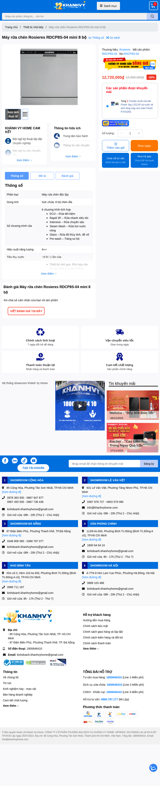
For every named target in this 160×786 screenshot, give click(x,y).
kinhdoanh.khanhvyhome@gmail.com (40, 654)
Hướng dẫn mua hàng (96, 620)
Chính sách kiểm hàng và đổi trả (103, 637)
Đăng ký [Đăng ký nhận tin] (149, 463)
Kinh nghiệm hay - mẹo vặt (19, 688)
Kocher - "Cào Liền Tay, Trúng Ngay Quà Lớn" (128, 443)
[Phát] (80, 406)
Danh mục (108, 6)
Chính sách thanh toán (97, 643)
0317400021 (133, 732)
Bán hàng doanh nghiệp (17, 694)
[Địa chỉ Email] (113, 463)
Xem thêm (91, 648)
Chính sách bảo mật (95, 626)
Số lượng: (108, 133)
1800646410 (34, 648)
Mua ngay (144, 145)
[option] (48, 76)
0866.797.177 (109, 699)
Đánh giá (67, 175)
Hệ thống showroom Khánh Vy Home (25, 383)
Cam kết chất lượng (15, 700)
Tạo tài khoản (33, 468)
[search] (152, 16)
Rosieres (125, 49)
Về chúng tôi (10, 677)
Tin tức (7, 683)
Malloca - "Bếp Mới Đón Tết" (132, 413)
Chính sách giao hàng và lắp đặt (103, 631)
